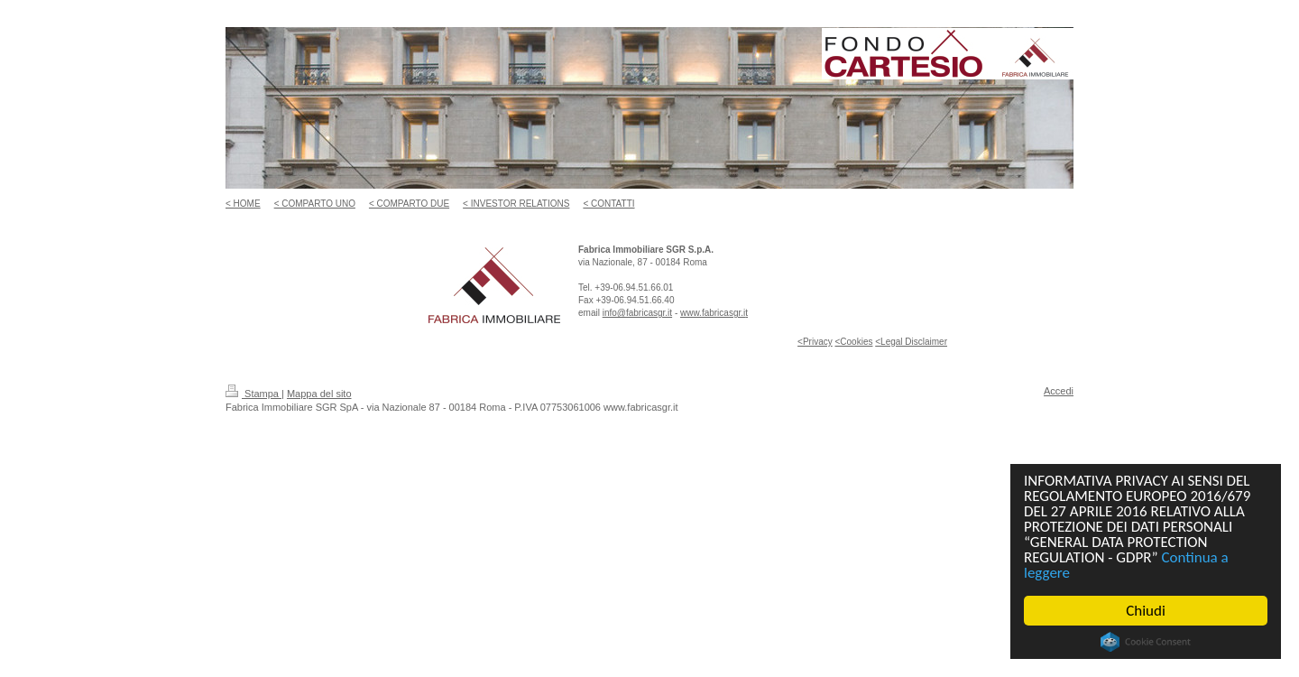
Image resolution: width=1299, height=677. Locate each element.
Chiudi (1145, 610)
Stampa (253, 393)
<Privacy (815, 342)
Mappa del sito (319, 393)
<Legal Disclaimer (911, 342)
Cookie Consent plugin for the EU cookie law (1146, 642)
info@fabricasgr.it (637, 313)
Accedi (1058, 390)
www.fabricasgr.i (712, 313)
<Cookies (853, 342)
